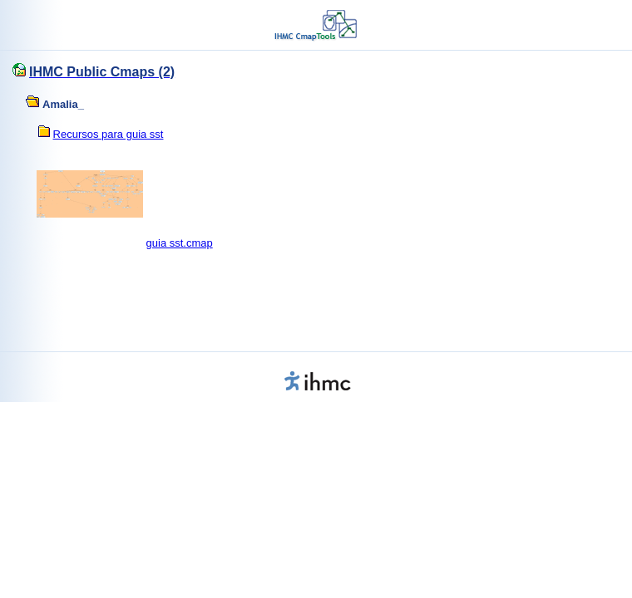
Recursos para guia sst (108, 134)
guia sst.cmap (179, 243)
